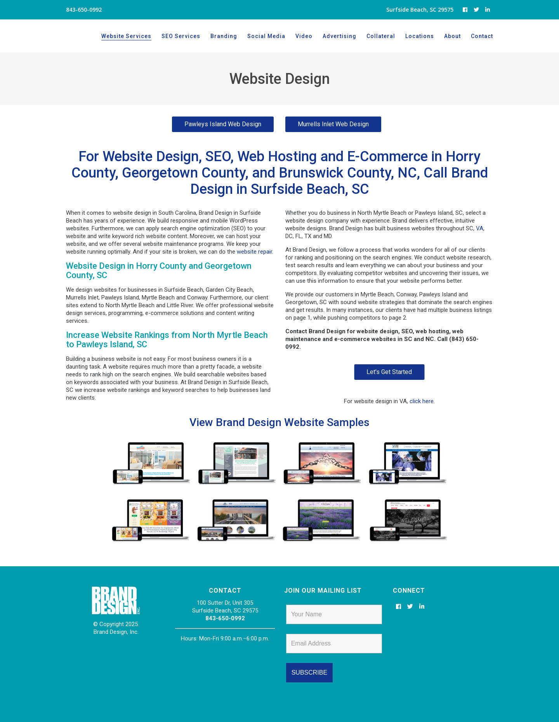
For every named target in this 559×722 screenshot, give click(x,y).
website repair (254, 251)
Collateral (380, 36)
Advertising (339, 36)
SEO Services (180, 36)
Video (303, 36)
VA (479, 228)
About (452, 36)
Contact (482, 36)
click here (422, 401)
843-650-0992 (225, 618)
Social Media (266, 36)
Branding (223, 36)
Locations (419, 36)
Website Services (126, 36)
